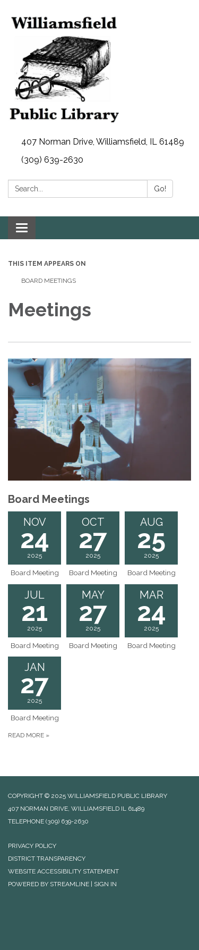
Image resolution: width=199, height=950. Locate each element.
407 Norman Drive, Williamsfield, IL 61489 (102, 142)
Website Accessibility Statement (63, 871)
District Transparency (46, 858)
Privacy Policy (32, 846)
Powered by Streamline (48, 884)
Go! (160, 188)
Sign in (105, 884)
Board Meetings (48, 280)
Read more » (28, 735)
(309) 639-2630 (52, 160)
